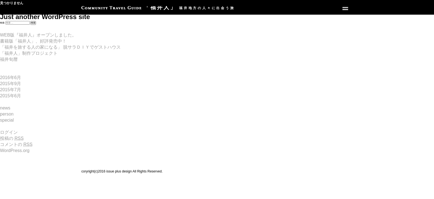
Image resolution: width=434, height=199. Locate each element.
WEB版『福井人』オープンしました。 (38, 35)
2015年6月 (10, 95)
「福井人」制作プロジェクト (29, 53)
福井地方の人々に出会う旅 (158, 8)
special (7, 120)
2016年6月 (10, 77)
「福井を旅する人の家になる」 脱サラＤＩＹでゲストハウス (60, 47)
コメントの (16, 144)
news (5, 108)
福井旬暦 (9, 59)
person (7, 114)
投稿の (12, 138)
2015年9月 (10, 83)
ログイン (9, 132)
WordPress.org (14, 150)
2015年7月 (10, 89)
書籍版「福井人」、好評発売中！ (33, 41)
